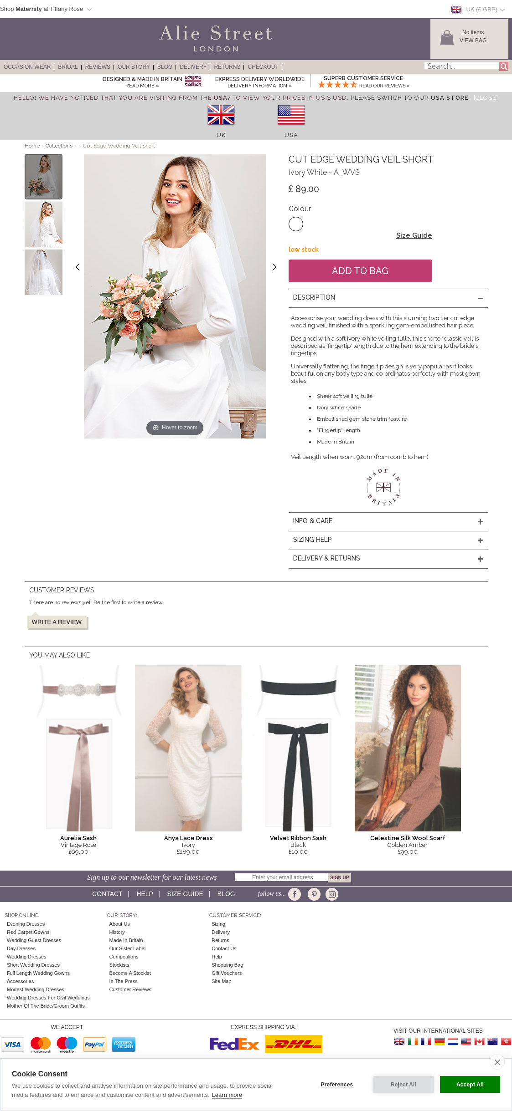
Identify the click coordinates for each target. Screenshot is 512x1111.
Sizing (218, 924)
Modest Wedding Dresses (35, 989)
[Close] (486, 97)
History (117, 932)
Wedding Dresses (27, 956)
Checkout (263, 67)
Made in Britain (126, 940)
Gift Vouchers (227, 973)
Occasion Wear (27, 67)
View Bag (473, 40)
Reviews (97, 67)
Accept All (470, 1084)
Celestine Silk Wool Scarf (407, 838)
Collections (60, 146)
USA (291, 135)
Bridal (68, 67)
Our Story (134, 67)
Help (144, 893)
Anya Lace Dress (188, 838)
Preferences (337, 1084)
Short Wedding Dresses (33, 965)
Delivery (193, 67)
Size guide (185, 893)
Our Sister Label (127, 948)
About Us (119, 924)
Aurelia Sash (78, 838)
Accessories (20, 981)
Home (32, 146)
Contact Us (224, 948)
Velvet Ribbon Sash (298, 838)
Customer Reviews (130, 989)
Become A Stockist (130, 973)
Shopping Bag (227, 965)
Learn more (227, 1094)
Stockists (119, 965)
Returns (227, 67)
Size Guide (414, 235)
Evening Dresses (26, 924)
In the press (123, 981)
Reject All (403, 1084)
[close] (497, 1062)
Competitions (124, 956)
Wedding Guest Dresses (34, 940)
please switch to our (409, 97)
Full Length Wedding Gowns (38, 973)
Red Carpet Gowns (28, 932)
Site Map (221, 981)
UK (221, 135)
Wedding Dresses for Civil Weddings (48, 997)
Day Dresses (21, 948)
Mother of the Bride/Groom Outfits (46, 1006)
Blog (164, 67)
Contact (107, 893)
